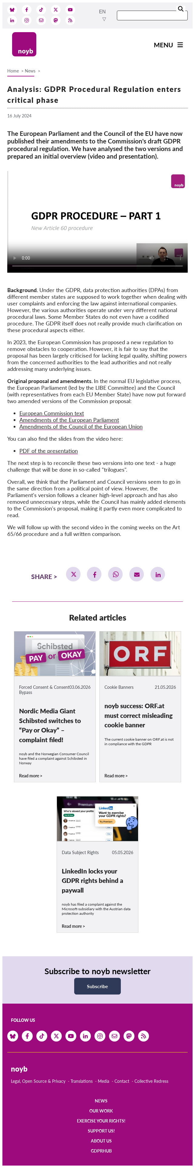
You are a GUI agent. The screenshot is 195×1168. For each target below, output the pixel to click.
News (30, 70)
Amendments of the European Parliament (69, 419)
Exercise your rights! (101, 1120)
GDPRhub (101, 1150)
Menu (163, 45)
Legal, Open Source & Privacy (38, 1081)
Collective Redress (151, 1081)
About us (101, 1140)
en (102, 11)
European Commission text (51, 413)
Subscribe (97, 986)
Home (13, 70)
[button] (73, 574)
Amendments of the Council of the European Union (81, 426)
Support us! (101, 1130)
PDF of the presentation (48, 450)
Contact (121, 1081)
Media (103, 1081)
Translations (82, 1081)
